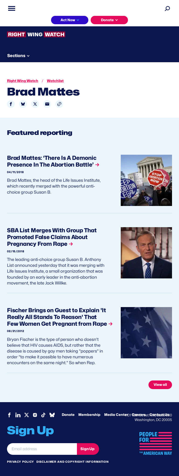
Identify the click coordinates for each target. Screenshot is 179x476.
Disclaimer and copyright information (72, 461)
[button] (59, 104)
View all (160, 385)
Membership (89, 415)
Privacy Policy (20, 461)
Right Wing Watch (22, 81)
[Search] (167, 8)
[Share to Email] (47, 104)
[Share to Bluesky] (23, 104)
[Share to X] (35, 104)
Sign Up (87, 449)
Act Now (68, 20)
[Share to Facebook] (11, 104)
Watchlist (55, 81)
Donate (107, 20)
